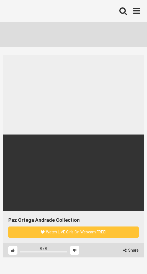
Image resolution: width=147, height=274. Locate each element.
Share (131, 250)
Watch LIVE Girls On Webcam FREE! (73, 232)
